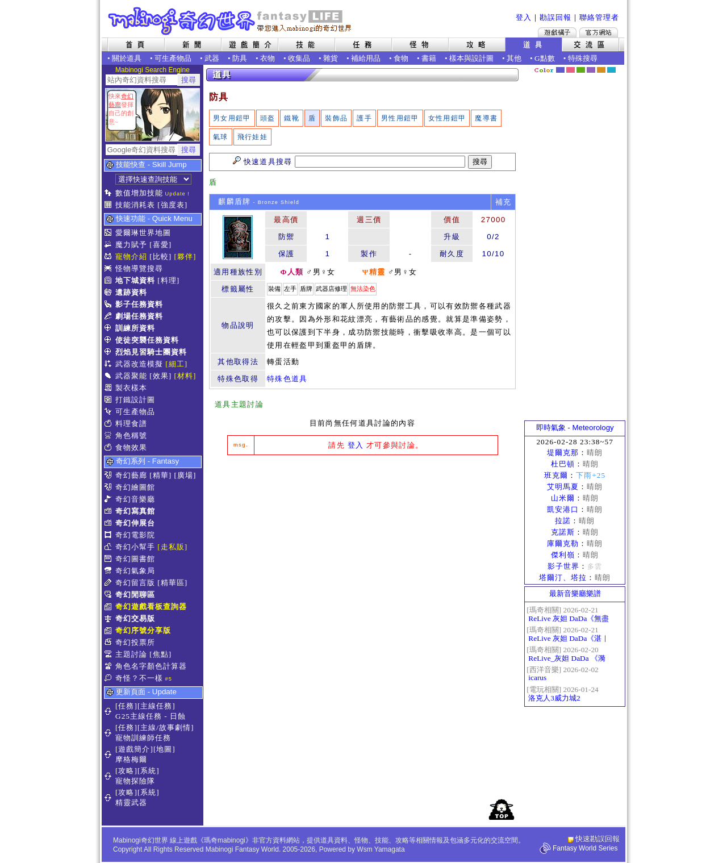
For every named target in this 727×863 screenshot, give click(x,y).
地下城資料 (135, 280)
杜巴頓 (563, 464)
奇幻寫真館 (135, 511)
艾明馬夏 (563, 486)
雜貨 (330, 58)
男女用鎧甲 (232, 118)
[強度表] (172, 205)
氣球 (220, 137)
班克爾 (556, 475)
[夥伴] (185, 256)
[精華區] (172, 582)
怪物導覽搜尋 (139, 268)
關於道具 (126, 58)
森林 (580, 70)
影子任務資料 (139, 304)
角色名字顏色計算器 (151, 666)
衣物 (267, 58)
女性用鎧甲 (447, 118)
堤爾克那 (563, 452)
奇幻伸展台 (135, 523)
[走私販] (172, 547)
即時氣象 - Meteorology (575, 427)
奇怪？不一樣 (139, 678)
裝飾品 (336, 118)
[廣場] (185, 475)
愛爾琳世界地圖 (143, 232)
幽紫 (591, 70)
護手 (364, 118)
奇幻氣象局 (135, 570)
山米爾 (563, 498)
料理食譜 (131, 423)
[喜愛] (160, 244)
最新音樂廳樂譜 (575, 593)
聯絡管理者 (599, 17)
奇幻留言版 (135, 582)
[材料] (185, 376)
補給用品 (366, 58)
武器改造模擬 (139, 364)
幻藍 (560, 70)
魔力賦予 (131, 244)
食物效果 (131, 447)
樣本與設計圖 (471, 58)
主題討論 (131, 654)
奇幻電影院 (135, 535)
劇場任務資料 (139, 316)
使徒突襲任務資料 (147, 340)
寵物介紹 (131, 256)
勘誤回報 (555, 17)
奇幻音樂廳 (135, 499)
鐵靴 (291, 118)
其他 (514, 58)
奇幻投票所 (135, 642)
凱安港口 (563, 509)
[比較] (160, 256)
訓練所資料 (135, 328)
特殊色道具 (287, 378)
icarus (537, 677)
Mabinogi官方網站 (598, 32)
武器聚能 (131, 376)
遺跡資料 (131, 292)
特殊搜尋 (583, 58)
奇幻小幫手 (135, 547)
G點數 (544, 58)
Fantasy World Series (585, 848)
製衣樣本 (131, 387)
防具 (239, 58)
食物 (401, 58)
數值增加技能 (139, 193)
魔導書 (486, 118)
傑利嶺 (563, 555)
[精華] (160, 475)
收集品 (299, 58)
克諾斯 (563, 532)
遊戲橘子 (557, 32)
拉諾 (563, 520)
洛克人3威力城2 (554, 698)
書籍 (428, 58)
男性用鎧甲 (400, 118)
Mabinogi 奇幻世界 (231, 21)
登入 (524, 17)
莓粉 (570, 70)
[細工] (176, 364)
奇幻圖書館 (135, 559)
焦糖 (601, 70)
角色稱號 (131, 435)
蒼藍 (611, 70)
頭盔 (267, 118)
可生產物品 (172, 58)
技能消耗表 (135, 205)
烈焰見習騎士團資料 (151, 352)
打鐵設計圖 (135, 399)
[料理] (168, 280)
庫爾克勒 (563, 543)
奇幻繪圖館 (135, 487)
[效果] (160, 376)
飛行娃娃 (252, 137)
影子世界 (563, 566)
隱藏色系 (618, 65)
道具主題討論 (239, 404)
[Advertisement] (362, 548)
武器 (211, 58)
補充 (503, 202)
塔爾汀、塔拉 (563, 577)
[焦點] (160, 654)
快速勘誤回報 (597, 839)
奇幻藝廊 (131, 475)
